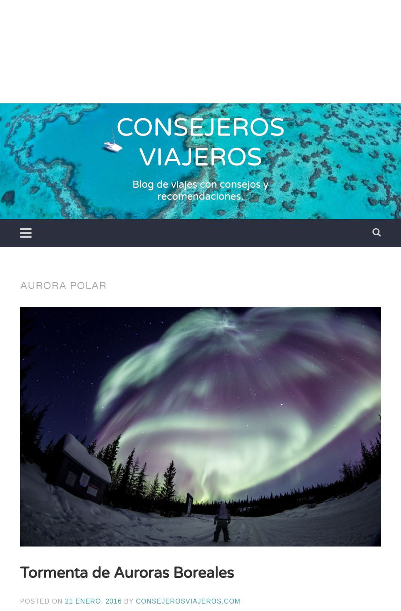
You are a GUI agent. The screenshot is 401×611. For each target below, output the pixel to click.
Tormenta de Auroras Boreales (127, 573)
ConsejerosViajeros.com (188, 601)
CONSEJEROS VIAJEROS (200, 142)
